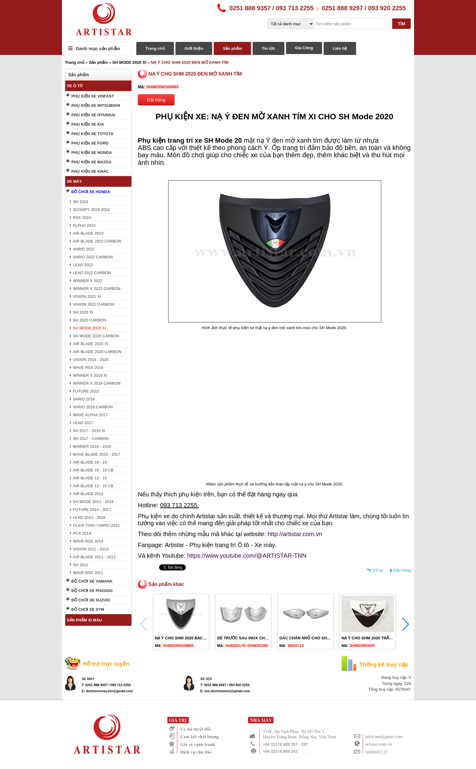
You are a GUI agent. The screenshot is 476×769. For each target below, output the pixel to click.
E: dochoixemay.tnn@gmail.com (107, 691)
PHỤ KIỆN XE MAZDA (91, 162)
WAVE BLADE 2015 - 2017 (96, 454)
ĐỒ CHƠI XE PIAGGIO (92, 590)
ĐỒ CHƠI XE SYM (87, 609)
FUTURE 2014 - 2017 (92, 509)
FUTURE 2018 (86, 391)
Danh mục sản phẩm (98, 48)
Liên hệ (340, 48)
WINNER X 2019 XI (90, 375)
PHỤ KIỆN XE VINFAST (92, 96)
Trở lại (377, 570)
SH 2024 (80, 201)
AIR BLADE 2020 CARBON (97, 351)
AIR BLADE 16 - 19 (90, 462)
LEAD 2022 (83, 265)
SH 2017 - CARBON (91, 438)
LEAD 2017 (83, 422)
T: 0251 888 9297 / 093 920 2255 (225, 685)
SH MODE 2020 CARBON (96, 336)
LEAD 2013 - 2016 (89, 517)
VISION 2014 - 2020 (90, 359)
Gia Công (304, 48)
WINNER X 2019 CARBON (97, 383)
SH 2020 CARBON (89, 320)
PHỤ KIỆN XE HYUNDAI (93, 115)
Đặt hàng (156, 99)
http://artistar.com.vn (294, 534)
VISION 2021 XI (87, 296)
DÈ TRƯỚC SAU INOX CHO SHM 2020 (252, 638)
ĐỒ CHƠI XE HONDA (90, 191)
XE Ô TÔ (75, 85)
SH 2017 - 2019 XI (89, 430)
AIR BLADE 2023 (88, 233)
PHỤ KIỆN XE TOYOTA (92, 133)
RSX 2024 (82, 217)
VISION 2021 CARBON (93, 304)
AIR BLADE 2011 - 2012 (94, 557)
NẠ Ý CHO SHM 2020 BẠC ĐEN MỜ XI (189, 638)
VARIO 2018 (84, 399)
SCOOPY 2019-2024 (91, 209)
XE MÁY (74, 181)
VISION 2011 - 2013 (90, 549)
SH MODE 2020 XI (129, 62)
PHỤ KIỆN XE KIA (87, 124)
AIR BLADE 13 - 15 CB (93, 486)
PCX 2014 (82, 533)
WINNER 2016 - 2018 (92, 446)
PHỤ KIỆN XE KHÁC (90, 171)
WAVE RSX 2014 (88, 541)
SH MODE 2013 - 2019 (93, 501)
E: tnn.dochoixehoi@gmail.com (225, 691)
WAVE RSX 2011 (88, 572)
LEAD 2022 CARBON (92, 273)
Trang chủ (155, 48)
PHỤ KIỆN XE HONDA (91, 152)
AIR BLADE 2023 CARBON (97, 241)
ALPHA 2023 (84, 225)
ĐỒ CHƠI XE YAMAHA (92, 581)
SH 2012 (80, 565)
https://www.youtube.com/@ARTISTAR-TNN (246, 555)
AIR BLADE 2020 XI (90, 344)
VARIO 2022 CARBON (93, 257)
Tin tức (268, 48)
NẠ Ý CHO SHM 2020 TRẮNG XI (371, 638)
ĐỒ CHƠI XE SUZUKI (90, 600)
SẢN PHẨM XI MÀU (84, 620)
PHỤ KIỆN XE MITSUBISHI (95, 105)
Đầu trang (402, 570)
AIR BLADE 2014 (88, 494)
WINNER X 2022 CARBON (97, 288)
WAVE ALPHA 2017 (90, 415)
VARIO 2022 (84, 249)
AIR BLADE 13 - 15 (90, 478)
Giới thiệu (194, 48)
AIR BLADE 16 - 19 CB (93, 470)
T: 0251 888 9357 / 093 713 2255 (106, 685)
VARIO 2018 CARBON (93, 407)
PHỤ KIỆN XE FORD (89, 143)
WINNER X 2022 (88, 280)
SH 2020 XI (83, 312)
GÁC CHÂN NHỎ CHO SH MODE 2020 (314, 638)
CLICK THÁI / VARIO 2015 (96, 525)
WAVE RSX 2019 (88, 367)
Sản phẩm (232, 48)
